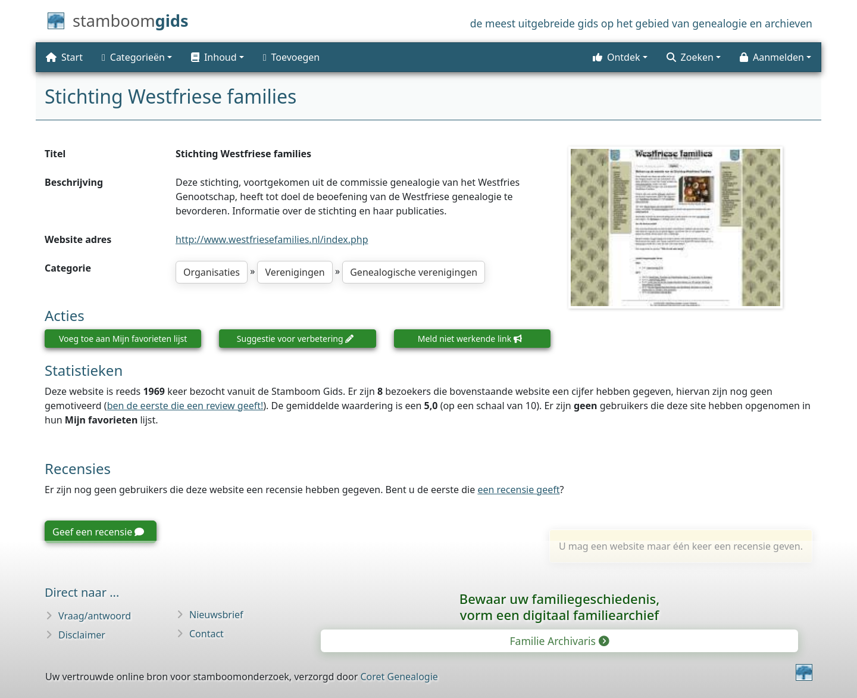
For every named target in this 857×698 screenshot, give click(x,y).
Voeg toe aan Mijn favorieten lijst (123, 338)
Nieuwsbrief (216, 614)
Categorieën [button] (133, 57)
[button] (218, 57)
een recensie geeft (518, 489)
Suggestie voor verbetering (295, 338)
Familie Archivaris (558, 641)
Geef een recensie (98, 531)
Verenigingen (294, 272)
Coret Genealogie (398, 676)
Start (64, 57)
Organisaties (211, 272)
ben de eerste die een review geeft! (185, 405)
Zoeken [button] (690, 57)
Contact (206, 633)
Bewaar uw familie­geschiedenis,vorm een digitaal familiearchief (559, 607)
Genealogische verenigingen (413, 272)
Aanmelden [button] (772, 57)
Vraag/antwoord (94, 615)
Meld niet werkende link (470, 338)
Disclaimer (81, 634)
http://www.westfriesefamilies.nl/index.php (272, 239)
